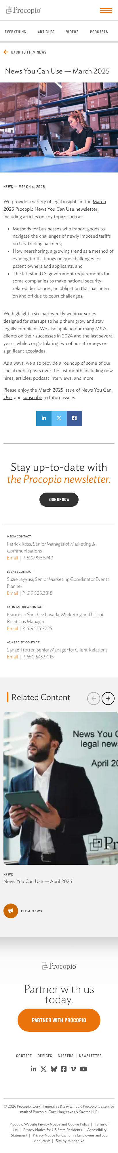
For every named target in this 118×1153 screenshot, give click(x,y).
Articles (46, 31)
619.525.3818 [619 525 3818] (39, 593)
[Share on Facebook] (74, 418)
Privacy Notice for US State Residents (52, 1130)
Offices (45, 1055)
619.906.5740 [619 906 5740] (39, 558)
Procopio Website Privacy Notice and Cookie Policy (49, 1124)
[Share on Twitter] (59, 418)
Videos (72, 31)
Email (12, 558)
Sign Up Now (59, 499)
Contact (24, 1055)
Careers (66, 1055)
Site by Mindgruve (70, 1141)
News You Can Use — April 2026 (37, 881)
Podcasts (99, 31)
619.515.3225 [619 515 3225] (39, 628)
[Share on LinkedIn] (44, 418)
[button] (93, 698)
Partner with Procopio (59, 1020)
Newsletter (90, 1055)
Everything (15, 31)
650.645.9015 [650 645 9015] (40, 657)
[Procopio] (59, 966)
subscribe (32, 397)
